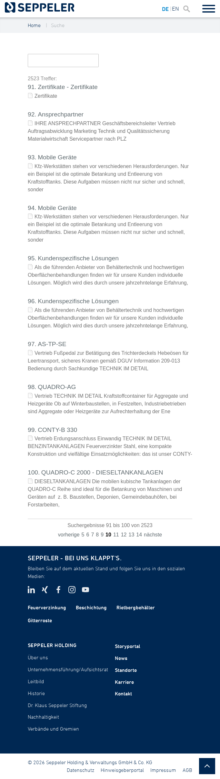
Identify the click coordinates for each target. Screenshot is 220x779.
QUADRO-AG (57, 387)
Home (34, 25)
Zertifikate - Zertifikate (68, 87)
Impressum (163, 770)
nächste (153, 534)
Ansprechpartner (61, 114)
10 (108, 534)
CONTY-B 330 (57, 429)
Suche (58, 25)
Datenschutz (80, 770)
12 (124, 534)
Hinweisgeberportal (122, 770)
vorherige (69, 534)
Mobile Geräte (57, 157)
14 (139, 534)
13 (131, 534)
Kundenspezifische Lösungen (78, 258)
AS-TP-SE (52, 344)
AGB (187, 770)
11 (116, 534)
